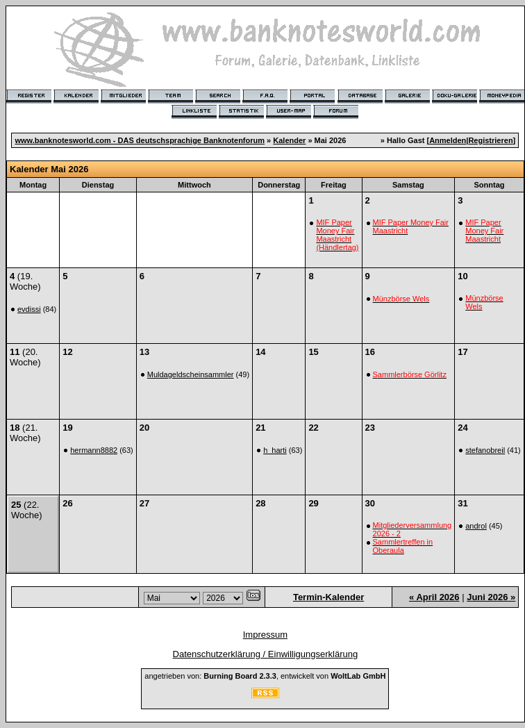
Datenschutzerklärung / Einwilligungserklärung (265, 654)
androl (476, 526)
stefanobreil (485, 450)
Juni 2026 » (491, 597)
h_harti (275, 450)
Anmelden (447, 140)
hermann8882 (93, 450)
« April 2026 (434, 597)
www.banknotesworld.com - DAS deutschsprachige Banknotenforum (140, 140)
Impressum (265, 634)
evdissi (29, 309)
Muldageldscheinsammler (190, 374)
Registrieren (490, 140)
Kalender (289, 140)
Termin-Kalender (328, 597)
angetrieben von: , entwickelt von (264, 676)
